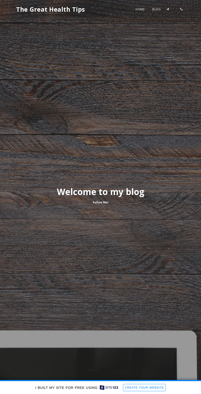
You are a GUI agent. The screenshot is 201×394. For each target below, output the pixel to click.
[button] (168, 9)
